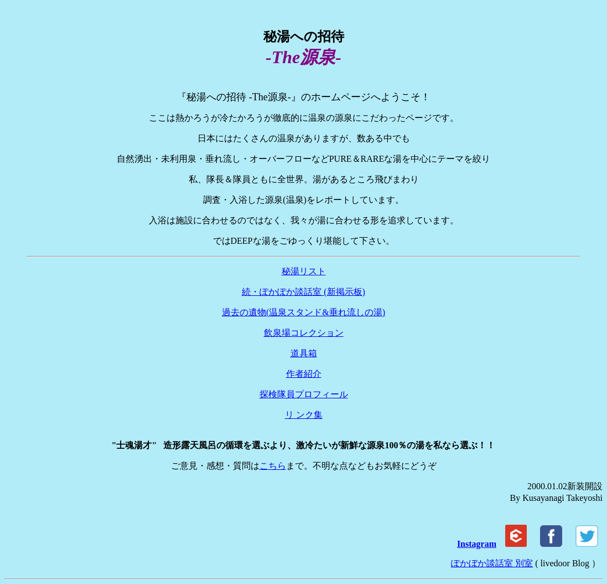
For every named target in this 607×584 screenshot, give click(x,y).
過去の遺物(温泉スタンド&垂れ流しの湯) (303, 312)
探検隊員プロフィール (304, 394)
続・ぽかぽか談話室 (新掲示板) (303, 291)
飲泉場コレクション (304, 332)
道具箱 (303, 353)
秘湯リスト (304, 271)
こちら (273, 465)
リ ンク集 (304, 414)
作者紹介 (303, 373)
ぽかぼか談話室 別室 (492, 563)
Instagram (476, 544)
